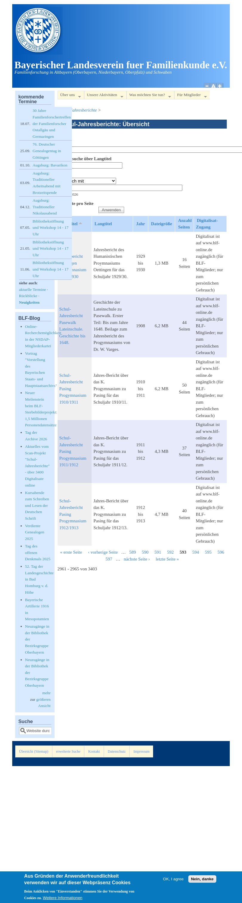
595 (208, 552)
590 (145, 552)
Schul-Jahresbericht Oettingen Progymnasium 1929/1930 (73, 263)
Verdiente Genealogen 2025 (34, 532)
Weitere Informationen (63, 898)
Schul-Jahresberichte (78, 110)
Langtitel (103, 223)
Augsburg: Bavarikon (50, 165)
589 (132, 552)
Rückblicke (28, 296)
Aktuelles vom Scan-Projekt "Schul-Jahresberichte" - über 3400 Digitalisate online (37, 465)
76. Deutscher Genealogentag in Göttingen (47, 150)
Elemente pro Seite (76, 203)
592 (170, 552)
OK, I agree (173, 879)
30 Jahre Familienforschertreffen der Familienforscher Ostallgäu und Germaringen (52, 123)
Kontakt (94, 751)
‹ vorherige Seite (103, 552)
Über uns (69, 95)
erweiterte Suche (68, 751)
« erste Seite (71, 552)
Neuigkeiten (29, 302)
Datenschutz (117, 751)
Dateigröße (161, 223)
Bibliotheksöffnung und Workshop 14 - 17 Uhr (50, 227)
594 (195, 552)
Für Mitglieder (190, 95)
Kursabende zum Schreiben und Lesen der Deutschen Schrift (37, 505)
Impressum (141, 751)
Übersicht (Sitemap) (33, 751)
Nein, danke (202, 879)
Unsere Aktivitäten (103, 95)
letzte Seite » (167, 559)
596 (221, 552)
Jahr (62, 174)
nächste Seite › (137, 559)
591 (158, 552)
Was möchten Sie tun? (149, 95)
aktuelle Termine (32, 289)
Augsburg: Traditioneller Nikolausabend (45, 206)
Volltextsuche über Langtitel (85, 158)
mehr (46, 693)
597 (109, 559)
